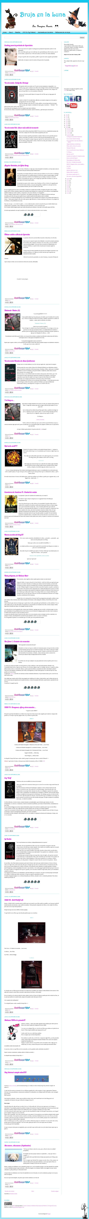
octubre (68, 133)
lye (41, 429)
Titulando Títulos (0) (12, 310)
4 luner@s (36, 222)
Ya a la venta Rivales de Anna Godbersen (19, 361)
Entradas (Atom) (13, 1193)
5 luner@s (36, 434)
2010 (67, 125)
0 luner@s (36, 1182)
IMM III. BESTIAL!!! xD (13, 900)
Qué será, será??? (10, 446)
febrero (68, 191)
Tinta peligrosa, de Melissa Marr (16, 576)
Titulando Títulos (11, 350)
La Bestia (7, 839)
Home (4, 32)
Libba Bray (17, 224)
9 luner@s (36, 349)
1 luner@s (36, 298)
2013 (67, 119)
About (11, 32)
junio (68, 182)
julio (68, 180)
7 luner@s (36, 564)
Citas (9, 1184)
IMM (9, 767)
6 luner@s (36, 888)
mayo (68, 185)
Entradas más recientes (9, 1191)
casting (9, 72)
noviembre (69, 131)
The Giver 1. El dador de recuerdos (16, 641)
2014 (67, 117)
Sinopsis (17, 117)
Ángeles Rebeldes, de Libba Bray (16, 165)
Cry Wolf (7, 778)
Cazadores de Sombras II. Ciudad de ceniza (20, 492)
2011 (67, 123)
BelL (14, 1205)
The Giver (13, 697)
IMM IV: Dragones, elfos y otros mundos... (20, 707)
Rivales (16, 390)
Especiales (13, 72)
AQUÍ (65, 90)
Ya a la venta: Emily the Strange (16, 83)
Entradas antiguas (55, 1191)
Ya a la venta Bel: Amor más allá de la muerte (21, 128)
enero (68, 193)
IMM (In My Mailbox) (29, 32)
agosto (68, 178)
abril (68, 187)
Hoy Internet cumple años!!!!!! (15, 1072)
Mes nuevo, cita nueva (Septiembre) (17, 1145)
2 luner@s (36, 71)
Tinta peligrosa (20, 631)
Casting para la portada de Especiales (18, 45)
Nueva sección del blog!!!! (13, 535)
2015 (67, 115)
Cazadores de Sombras (12, 524)
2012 (67, 121)
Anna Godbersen (11, 390)
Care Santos (23, 155)
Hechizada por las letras (45, 32)
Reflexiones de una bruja (62, 32)
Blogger (48, 1213)
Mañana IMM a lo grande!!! (14, 1020)
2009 (67, 127)
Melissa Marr (10, 631)
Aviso (9, 300)
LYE (44, 761)
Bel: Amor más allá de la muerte (14, 155)
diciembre (69, 129)
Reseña (21, 224)
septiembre (69, 135)
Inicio (32, 1191)
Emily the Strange (11, 117)
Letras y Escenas (40, 419)
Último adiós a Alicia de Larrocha (17, 234)
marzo (68, 189)
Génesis (12, 673)
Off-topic (10, 1135)
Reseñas (17, 32)
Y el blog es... (9, 400)
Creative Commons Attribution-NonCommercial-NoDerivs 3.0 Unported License (39, 1205)
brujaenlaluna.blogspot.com (18, 1207)
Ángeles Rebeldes (11, 224)
